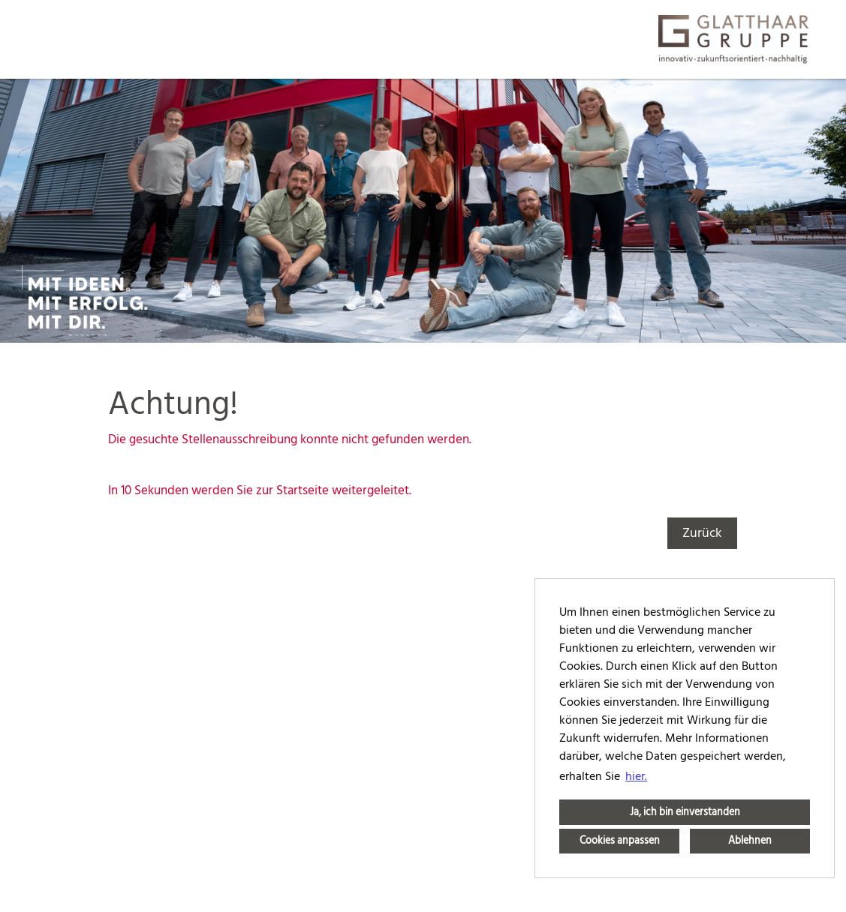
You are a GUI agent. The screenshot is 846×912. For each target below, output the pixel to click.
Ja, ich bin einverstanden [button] (685, 812)
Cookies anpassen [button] (620, 840)
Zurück (702, 533)
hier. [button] (636, 776)
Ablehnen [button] (750, 840)
